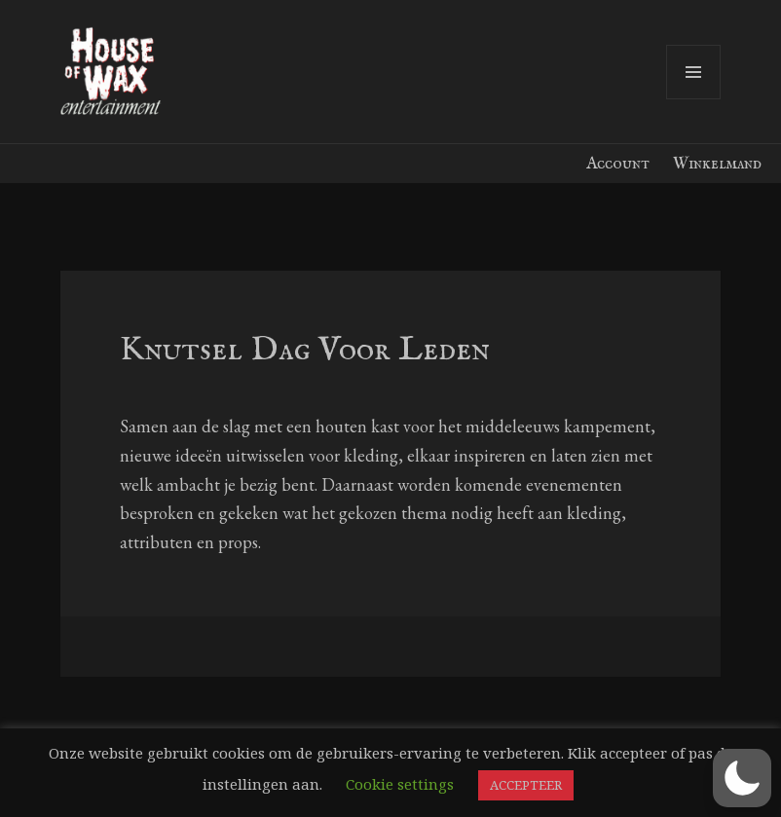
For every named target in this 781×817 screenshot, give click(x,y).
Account (618, 164)
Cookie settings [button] (400, 784)
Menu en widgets (694, 98)
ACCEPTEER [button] (526, 785)
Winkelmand (717, 164)
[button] (742, 778)
